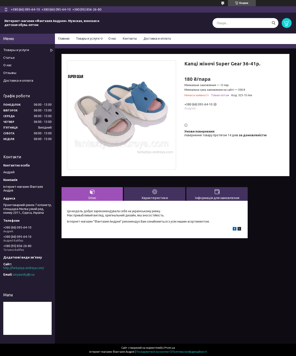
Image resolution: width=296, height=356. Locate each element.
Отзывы (9, 73)
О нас (112, 38)
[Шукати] (273, 23)
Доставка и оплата (157, 38)
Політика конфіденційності (189, 351)
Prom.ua (169, 347)
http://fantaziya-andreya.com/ (23, 268)
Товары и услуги (88, 38)
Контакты (130, 38)
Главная (63, 38)
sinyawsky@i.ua (24, 274)
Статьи (9, 57)
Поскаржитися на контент (153, 351)
